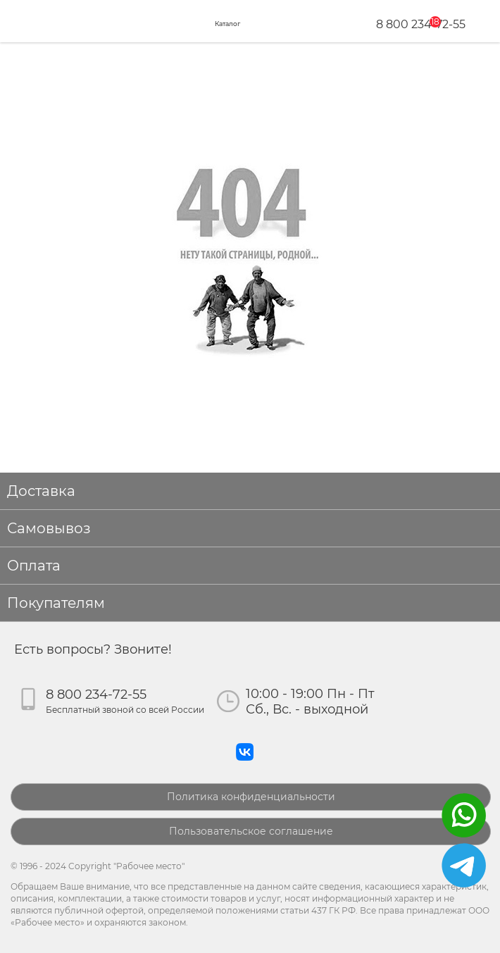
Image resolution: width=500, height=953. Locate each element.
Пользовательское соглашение (251, 831)
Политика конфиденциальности (251, 796)
